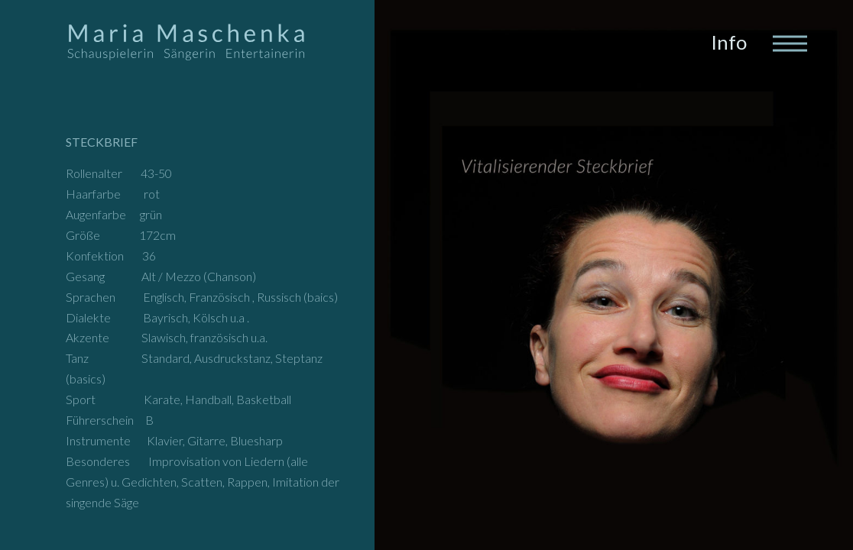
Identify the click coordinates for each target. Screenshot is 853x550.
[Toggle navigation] (788, 42)
